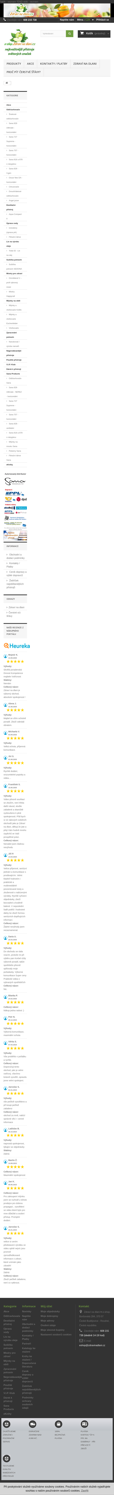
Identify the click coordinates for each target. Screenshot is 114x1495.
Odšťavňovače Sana (13, 380)
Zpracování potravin (11, 335)
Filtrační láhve (14, 237)
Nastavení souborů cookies (56, 1334)
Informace (13, 546)
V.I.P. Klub (10, 364)
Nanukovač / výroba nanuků (13, 344)
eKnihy (9, 465)
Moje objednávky (50, 1311)
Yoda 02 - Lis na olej (13, 253)
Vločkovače (13, 328)
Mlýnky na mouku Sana (12, 444)
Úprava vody (12, 223)
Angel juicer (13, 200)
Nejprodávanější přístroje (13, 353)
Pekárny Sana (14, 451)
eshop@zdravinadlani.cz (92, 1345)
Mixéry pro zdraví (14, 273)
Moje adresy (47, 1320)
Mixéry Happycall (10, 294)
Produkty (14, 63)
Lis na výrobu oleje (12, 243)
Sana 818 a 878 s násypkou (14, 161)
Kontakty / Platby (53, 63)
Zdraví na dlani (85, 63)
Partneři (26, 1343)
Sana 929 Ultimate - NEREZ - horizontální (14, 392)
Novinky (26, 1311)
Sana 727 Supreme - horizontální (11, 141)
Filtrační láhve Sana (13, 457)
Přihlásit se (102, 19)
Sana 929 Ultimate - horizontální (11, 127)
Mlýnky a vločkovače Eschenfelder (12, 319)
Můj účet (46, 1306)
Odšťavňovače (13, 109)
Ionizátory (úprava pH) (11, 230)
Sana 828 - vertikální (12, 426)
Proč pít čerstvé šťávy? (24, 72)
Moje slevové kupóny (53, 1330)
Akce (30, 63)
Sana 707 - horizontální (12, 152)
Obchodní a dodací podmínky (28, 1327)
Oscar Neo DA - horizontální (14, 180)
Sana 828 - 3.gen (12, 170)
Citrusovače (13, 187)
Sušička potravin (14, 260)
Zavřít (84, 1490)
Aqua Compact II (14, 216)
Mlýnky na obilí (13, 301)
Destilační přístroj (10, 207)
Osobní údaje (48, 1325)
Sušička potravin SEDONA (14, 266)
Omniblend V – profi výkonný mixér (14, 282)
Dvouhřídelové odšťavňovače (13, 193)
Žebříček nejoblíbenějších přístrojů (15, 584)
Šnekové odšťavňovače (12, 116)
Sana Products (13, 374)
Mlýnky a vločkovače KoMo (14, 307)
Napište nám (67, 19)
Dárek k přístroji (13, 369)
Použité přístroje (14, 360)
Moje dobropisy (49, 1316)
